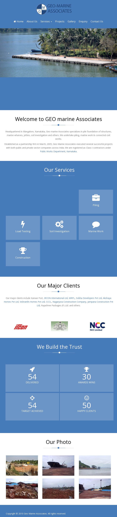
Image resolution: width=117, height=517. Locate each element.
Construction (23, 253)
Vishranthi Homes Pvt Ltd (32, 301)
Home (18, 21)
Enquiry (83, 21)
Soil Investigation (59, 226)
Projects (59, 21)
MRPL (71, 298)
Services (46, 21)
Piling (96, 200)
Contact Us (97, 21)
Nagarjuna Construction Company (69, 301)
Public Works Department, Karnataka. (58, 151)
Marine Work (96, 226)
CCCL (48, 301)
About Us (32, 21)
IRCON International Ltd (56, 298)
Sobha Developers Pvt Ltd (88, 298)
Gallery (72, 21)
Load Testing (23, 226)
